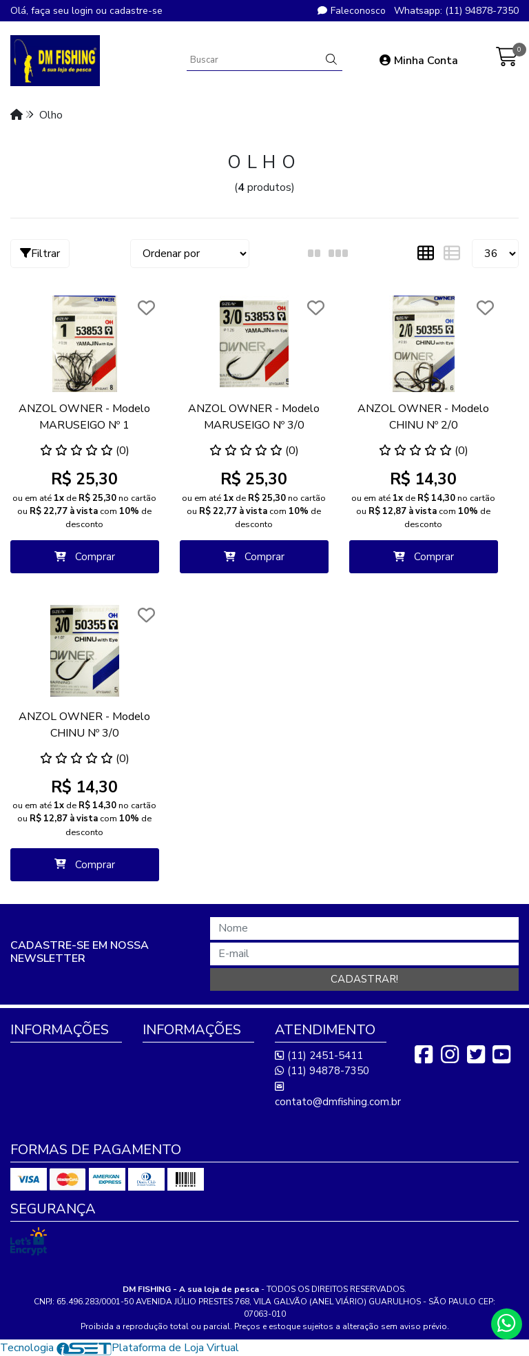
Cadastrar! (364, 979)
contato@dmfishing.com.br (338, 1094)
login (84, 10)
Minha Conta (419, 60)
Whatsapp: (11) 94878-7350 (456, 10)
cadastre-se (136, 10)
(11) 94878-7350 (322, 1071)
